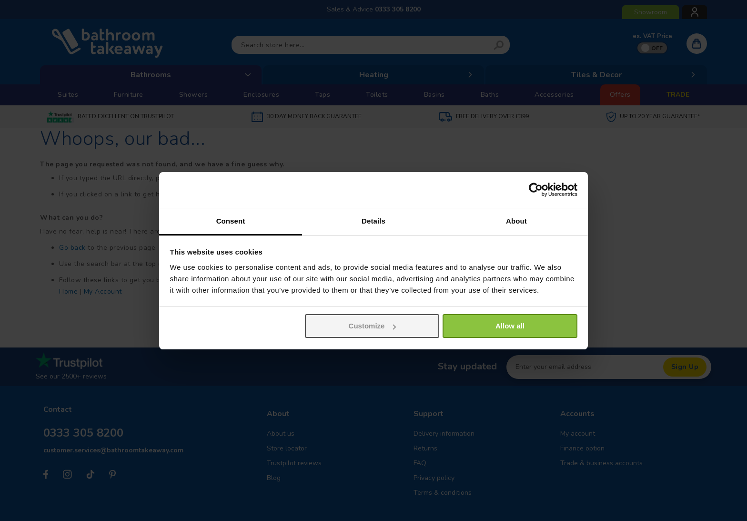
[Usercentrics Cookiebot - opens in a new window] (535, 190)
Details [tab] (373, 221)
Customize (372, 326)
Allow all (510, 326)
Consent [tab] (230, 221)
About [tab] (516, 221)
